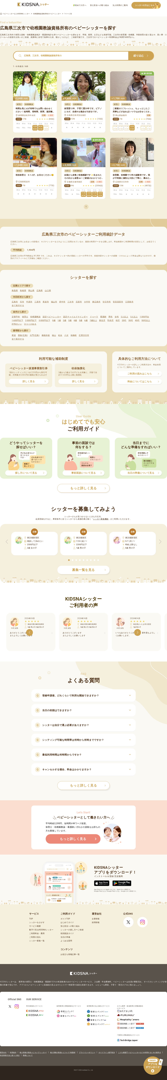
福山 (54, 335)
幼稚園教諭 (35, 317)
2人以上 (124, 317)
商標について (28, 1055)
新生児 (102, 320)
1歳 (59, 320)
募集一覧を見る (89, 570)
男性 (110, 317)
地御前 (74, 335)
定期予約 (16, 317)
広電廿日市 (84, 335)
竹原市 (29, 302)
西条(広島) (23, 335)
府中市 (62, 302)
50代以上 (146, 320)
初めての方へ (80, 5)
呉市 (22, 302)
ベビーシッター (64, 35)
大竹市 (87, 302)
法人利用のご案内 (120, 5)
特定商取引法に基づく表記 (10, 1055)
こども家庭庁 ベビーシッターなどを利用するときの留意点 (139, 1052)
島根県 (23, 290)
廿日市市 (107, 302)
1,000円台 (144, 317)
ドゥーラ (94, 317)
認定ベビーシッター (52, 317)
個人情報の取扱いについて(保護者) (63, 1052)
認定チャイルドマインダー (75, 317)
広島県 (40, 290)
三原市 (37, 302)
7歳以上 (93, 320)
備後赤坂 (46, 335)
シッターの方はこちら (148, 5)
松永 (60, 335)
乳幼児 (110, 320)
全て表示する (18, 305)
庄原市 (79, 302)
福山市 (54, 302)
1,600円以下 (17, 320)
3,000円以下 (44, 320)
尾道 (14, 335)
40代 (137, 320)
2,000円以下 (31, 320)
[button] (69, 560)
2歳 (64, 320)
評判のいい (17, 324)
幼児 (118, 320)
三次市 (70, 302)
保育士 (25, 317)
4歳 (75, 320)
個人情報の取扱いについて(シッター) (33, 1052)
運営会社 (3, 1052)
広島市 (15, 302)
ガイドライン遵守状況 (107, 1052)
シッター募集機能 (100, 519)
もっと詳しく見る (88, 785)
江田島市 (129, 302)
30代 (130, 320)
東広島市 (96, 302)
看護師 (103, 317)
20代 (124, 320)
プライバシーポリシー (87, 1052)
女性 (117, 317)
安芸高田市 (118, 302)
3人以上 (134, 317)
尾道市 (46, 302)
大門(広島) (35, 335)
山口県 (48, 290)
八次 (66, 335)
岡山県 (31, 290)
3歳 (70, 320)
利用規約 (13, 1052)
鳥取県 (15, 290)
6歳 (86, 320)
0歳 (53, 320)
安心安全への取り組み (99, 5)
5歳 (80, 320)
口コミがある (30, 324)
